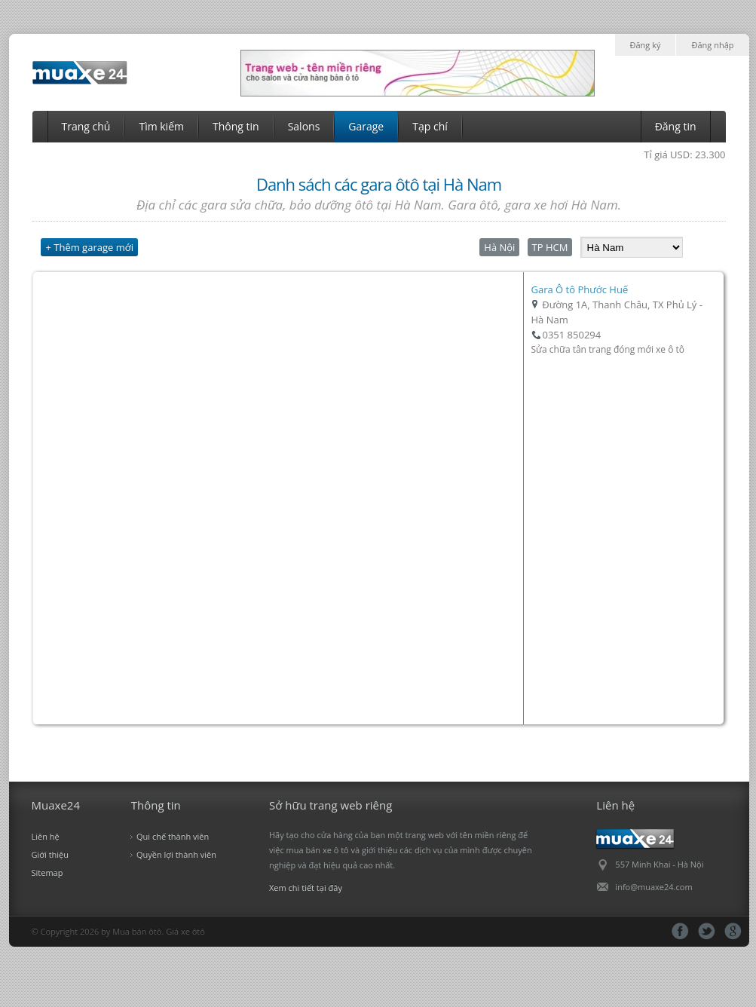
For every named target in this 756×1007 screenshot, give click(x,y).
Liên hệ (46, 836)
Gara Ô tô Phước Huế (580, 289)
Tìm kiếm (161, 126)
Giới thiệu (50, 854)
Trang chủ (86, 126)
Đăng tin (675, 126)
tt (706, 931)
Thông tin (236, 126)
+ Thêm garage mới (89, 247)
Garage (366, 126)
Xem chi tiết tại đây (305, 887)
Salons (304, 126)
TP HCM (550, 247)
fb (680, 931)
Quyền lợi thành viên (176, 854)
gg (733, 931)
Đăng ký (645, 45)
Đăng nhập (712, 45)
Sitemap (47, 872)
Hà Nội (499, 247)
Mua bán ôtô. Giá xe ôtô (158, 931)
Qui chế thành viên (172, 836)
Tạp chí (430, 126)
